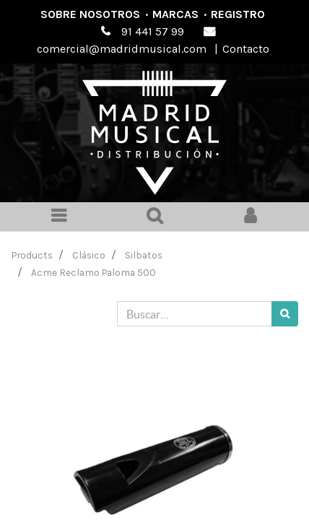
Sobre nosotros (90, 14)
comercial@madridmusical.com (121, 49)
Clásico (88, 255)
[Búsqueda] (284, 313)
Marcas (175, 14)
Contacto (245, 49)
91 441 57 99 (152, 31)
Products (32, 255)
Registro (238, 14)
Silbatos (143, 255)
